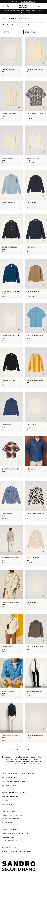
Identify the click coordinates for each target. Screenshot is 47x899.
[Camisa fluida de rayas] (36, 678)
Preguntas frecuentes (10, 797)
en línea (22, 13)
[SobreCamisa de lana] (11, 234)
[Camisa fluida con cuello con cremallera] (11, 323)
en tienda (30, 13)
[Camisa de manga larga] (36, 634)
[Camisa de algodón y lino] (11, 57)
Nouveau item (7, 822)
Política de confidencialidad (12, 815)
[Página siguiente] (33, 749)
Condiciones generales (10, 819)
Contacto (5, 800)
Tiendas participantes (9, 841)
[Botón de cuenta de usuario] (38, 6)
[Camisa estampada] (11, 501)
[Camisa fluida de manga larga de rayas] (36, 367)
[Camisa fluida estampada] (11, 456)
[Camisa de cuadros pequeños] (11, 545)
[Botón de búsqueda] (8, 6)
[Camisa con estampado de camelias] (36, 501)
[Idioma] (11, 847)
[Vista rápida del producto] (19, 63)
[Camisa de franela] (36, 146)
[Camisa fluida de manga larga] (36, 723)
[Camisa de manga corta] (11, 101)
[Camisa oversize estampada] (36, 101)
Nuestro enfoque (8, 837)
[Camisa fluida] (36, 190)
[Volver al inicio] (23, 6)
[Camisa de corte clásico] (36, 57)
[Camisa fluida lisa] (11, 634)
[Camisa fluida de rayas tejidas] (11, 590)
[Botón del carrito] (43, 6)
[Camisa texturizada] (11, 367)
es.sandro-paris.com (28, 1)
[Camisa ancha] (36, 412)
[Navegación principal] (3, 6)
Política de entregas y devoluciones (15, 833)
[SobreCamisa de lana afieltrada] (11, 279)
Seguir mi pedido (7, 804)
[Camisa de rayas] (11, 146)
